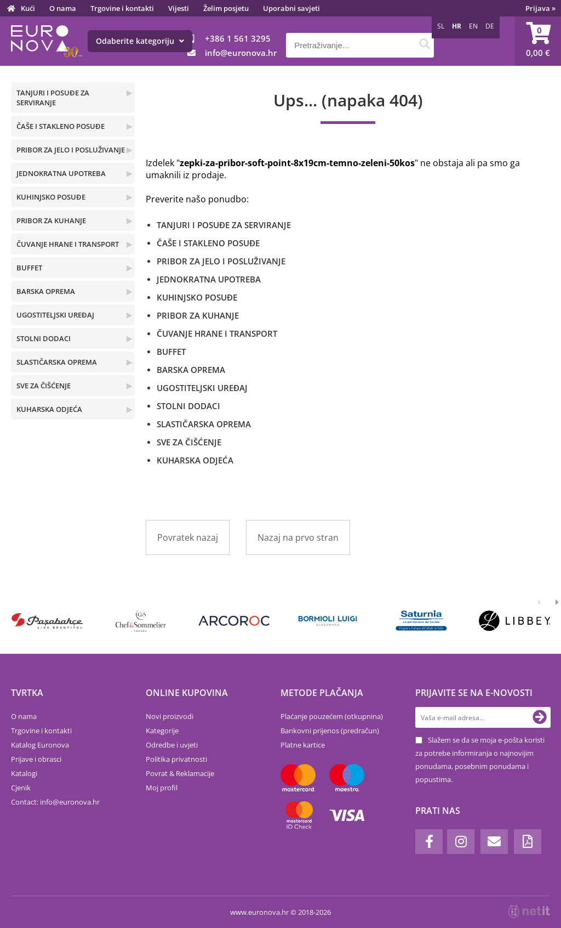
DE (489, 26)
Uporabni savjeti (291, 8)
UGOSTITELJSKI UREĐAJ (55, 315)
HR (456, 26)
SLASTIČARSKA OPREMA (56, 362)
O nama (62, 8)
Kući (28, 8)
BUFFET (29, 268)
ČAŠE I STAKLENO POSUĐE (60, 126)
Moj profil (162, 788)
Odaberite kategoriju (140, 41)
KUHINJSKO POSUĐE (50, 197)
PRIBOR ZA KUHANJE (51, 220)
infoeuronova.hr (241, 52)
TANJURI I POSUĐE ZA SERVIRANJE (52, 97)
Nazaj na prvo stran (298, 537)
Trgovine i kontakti (122, 8)
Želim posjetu (226, 8)
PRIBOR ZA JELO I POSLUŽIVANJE (70, 150)
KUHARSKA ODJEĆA (49, 409)
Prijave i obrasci (36, 759)
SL (440, 26)
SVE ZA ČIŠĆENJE (43, 386)
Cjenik (21, 788)
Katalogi (24, 773)
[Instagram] (460, 841)
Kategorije (162, 730)
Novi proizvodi (169, 716)
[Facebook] (429, 841)
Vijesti (178, 8)
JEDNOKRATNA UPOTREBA (61, 173)
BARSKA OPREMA (45, 291)
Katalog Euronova (40, 745)
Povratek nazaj (187, 537)
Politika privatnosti (176, 759)
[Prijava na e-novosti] (539, 717)
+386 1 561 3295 (238, 38)
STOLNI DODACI (43, 338)
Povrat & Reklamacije (180, 773)
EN (473, 26)
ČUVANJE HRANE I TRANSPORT (67, 244)
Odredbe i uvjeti (172, 745)
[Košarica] (538, 41)
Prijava (540, 8)
